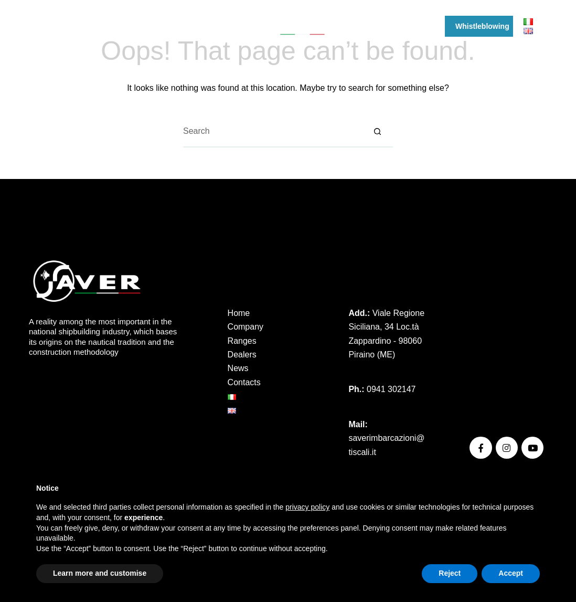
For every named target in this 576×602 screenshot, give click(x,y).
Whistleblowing (489, 26)
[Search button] (377, 131)
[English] (528, 31)
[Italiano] (528, 21)
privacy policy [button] (307, 507)
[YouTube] (64, 26)
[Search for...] (272, 131)
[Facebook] (33, 26)
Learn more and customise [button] (99, 573)
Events (357, 26)
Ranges (158, 26)
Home (239, 313)
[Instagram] (48, 26)
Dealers (205, 26)
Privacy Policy (496, 332)
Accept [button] (510, 573)
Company (104, 26)
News (396, 26)
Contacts (244, 382)
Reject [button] (450, 573)
